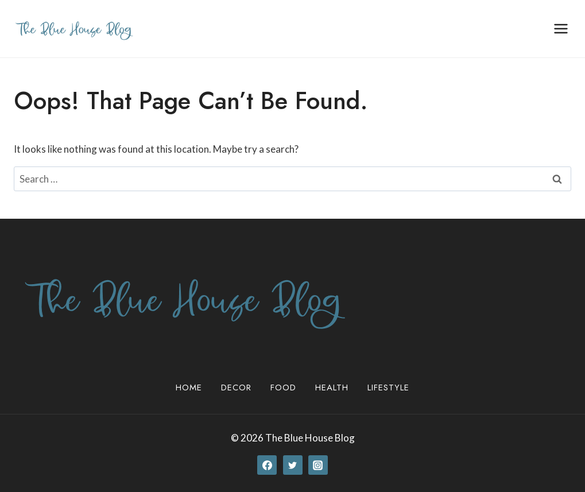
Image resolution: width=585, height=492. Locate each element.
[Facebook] (267, 465)
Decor (236, 387)
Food (283, 387)
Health (331, 387)
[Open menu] (561, 28)
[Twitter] (293, 465)
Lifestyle (388, 387)
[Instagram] (318, 465)
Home (189, 387)
